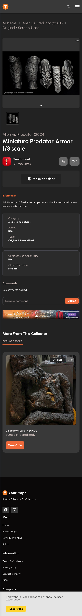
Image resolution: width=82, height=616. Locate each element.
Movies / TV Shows (12, 537)
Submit (72, 300)
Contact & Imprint (11, 573)
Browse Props (9, 531)
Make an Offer (41, 179)
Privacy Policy (9, 567)
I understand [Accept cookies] (15, 608)
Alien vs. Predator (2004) (24, 134)
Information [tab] (9, 195)
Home (5, 525)
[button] (41, 106)
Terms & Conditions (12, 561)
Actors (5, 544)
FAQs (5, 580)
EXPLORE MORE (12, 341)
